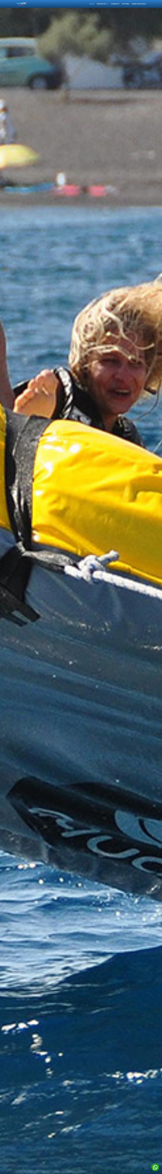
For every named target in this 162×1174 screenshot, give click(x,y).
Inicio (91, 4)
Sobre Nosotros (139, 4)
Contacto (115, 4)
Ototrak (125, 4)
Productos (101, 4)
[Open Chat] (155, 1167)
